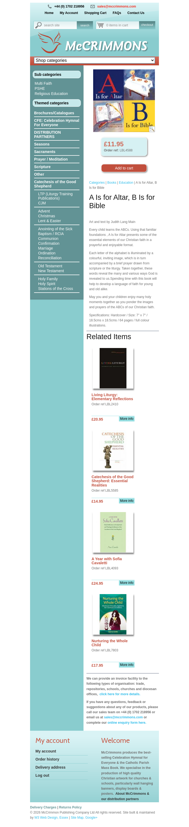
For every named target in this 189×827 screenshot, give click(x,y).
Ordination (47, 253)
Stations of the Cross (55, 288)
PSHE (40, 88)
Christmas (46, 216)
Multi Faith (43, 83)
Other (39, 174)
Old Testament (50, 266)
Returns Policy (70, 807)
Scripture (42, 167)
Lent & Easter (49, 221)
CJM (42, 203)
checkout (147, 24)
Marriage (45, 248)
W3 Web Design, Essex (51, 817)
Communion (48, 238)
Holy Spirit (46, 284)
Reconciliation (49, 258)
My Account (69, 13)
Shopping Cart (95, 13)
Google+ (91, 817)
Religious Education (51, 93)
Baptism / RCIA (51, 234)
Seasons (42, 144)
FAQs (117, 13)
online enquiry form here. (127, 723)
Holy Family (48, 279)
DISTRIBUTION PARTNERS (47, 134)
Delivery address (50, 767)
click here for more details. (119, 694)
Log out (42, 775)
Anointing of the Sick (55, 229)
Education (126, 182)
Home (49, 13)
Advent (44, 211)
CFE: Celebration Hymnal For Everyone (56, 122)
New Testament (51, 271)
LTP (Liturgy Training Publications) (55, 196)
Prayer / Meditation (51, 159)
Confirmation (48, 243)
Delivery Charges (43, 807)
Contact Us (135, 13)
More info (126, 419)
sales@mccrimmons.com (116, 6)
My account (45, 751)
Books (111, 182)
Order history (47, 759)
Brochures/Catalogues (54, 113)
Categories (97, 182)
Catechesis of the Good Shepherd (55, 184)
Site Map (77, 817)
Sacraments (44, 152)
